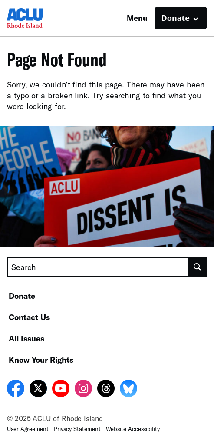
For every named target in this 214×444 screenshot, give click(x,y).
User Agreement (28, 428)
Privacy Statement (77, 428)
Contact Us (29, 317)
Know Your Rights (41, 359)
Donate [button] (175, 18)
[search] (197, 267)
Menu (137, 18)
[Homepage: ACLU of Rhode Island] (37, 18)
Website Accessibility (133, 428)
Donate (22, 295)
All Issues (26, 338)
